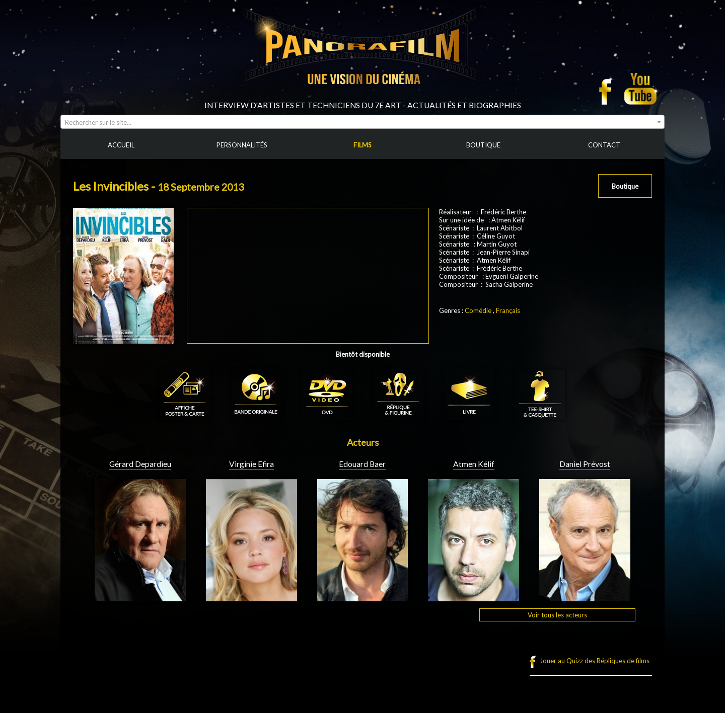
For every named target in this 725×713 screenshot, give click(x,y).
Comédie (478, 310)
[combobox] (362, 122)
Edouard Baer (362, 463)
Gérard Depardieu (140, 463)
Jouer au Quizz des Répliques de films (594, 661)
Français (508, 310)
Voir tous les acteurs (557, 615)
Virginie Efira (251, 463)
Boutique (625, 186)
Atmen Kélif (473, 463)
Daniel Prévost (584, 463)
